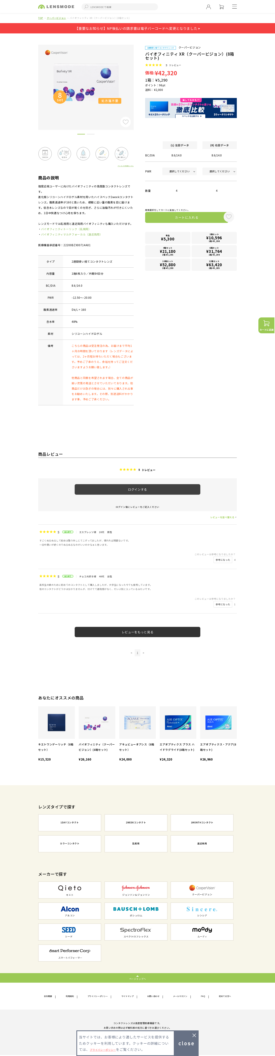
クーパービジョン (56, 17)
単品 (168, 239)
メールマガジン (182, 997)
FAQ (202, 997)
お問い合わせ (154, 997)
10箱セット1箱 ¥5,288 (168, 265)
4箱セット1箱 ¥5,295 (168, 252)
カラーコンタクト (69, 844)
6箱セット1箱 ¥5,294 (214, 252)
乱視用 (136, 844)
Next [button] (136, 81)
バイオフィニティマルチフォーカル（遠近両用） (72, 234)
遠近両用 (202, 844)
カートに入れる (183, 218)
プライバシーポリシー (98, 997)
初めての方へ (222, 997)
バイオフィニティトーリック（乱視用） (66, 229)
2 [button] (91, 135)
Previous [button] (35, 81)
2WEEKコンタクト (136, 823)
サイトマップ (129, 997)
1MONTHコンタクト (202, 823)
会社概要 (49, 997)
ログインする (137, 489)
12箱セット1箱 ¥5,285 (214, 265)
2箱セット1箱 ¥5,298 (214, 239)
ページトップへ (137, 978)
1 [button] (81, 135)
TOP (40, 17)
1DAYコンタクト (70, 823)
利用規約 (69, 997)
